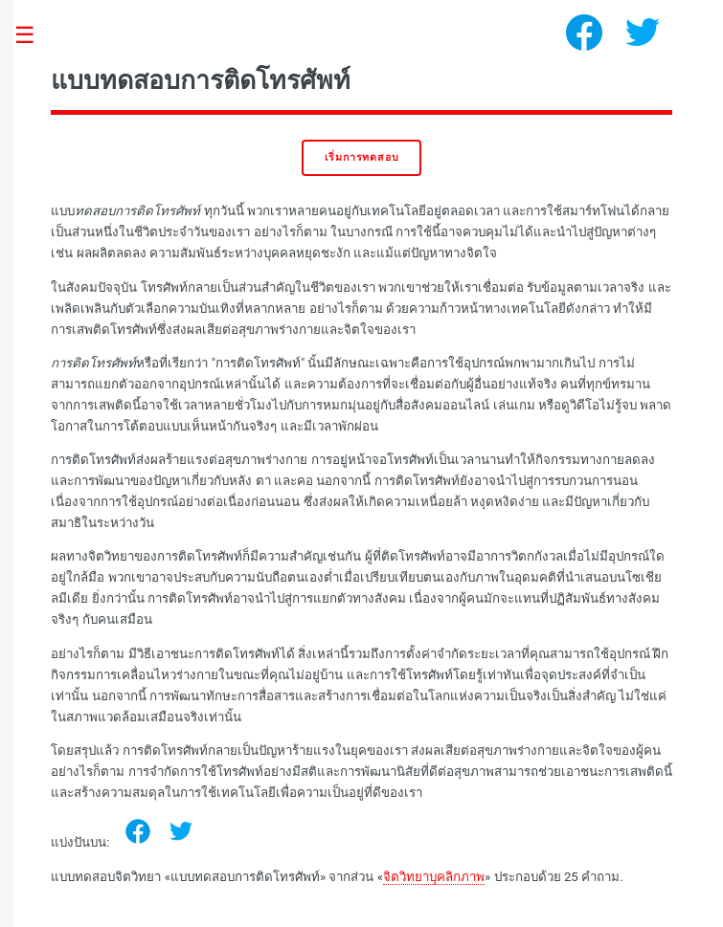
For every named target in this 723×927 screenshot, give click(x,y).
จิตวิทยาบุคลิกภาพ (434, 877)
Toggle (34, 36)
